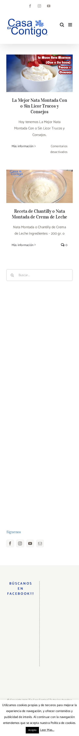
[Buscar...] (39, 275)
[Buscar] (12, 275)
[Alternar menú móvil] (70, 24)
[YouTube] (30, 543)
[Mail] (40, 543)
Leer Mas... (47, 730)
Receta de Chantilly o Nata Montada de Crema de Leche (39, 214)
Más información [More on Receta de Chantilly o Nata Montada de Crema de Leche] (22, 245)
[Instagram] (20, 543)
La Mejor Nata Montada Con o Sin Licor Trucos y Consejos (39, 106)
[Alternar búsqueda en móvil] (62, 24)
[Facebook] (10, 543)
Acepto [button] (32, 730)
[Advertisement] (39, 405)
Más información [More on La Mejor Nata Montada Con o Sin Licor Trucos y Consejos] (22, 146)
